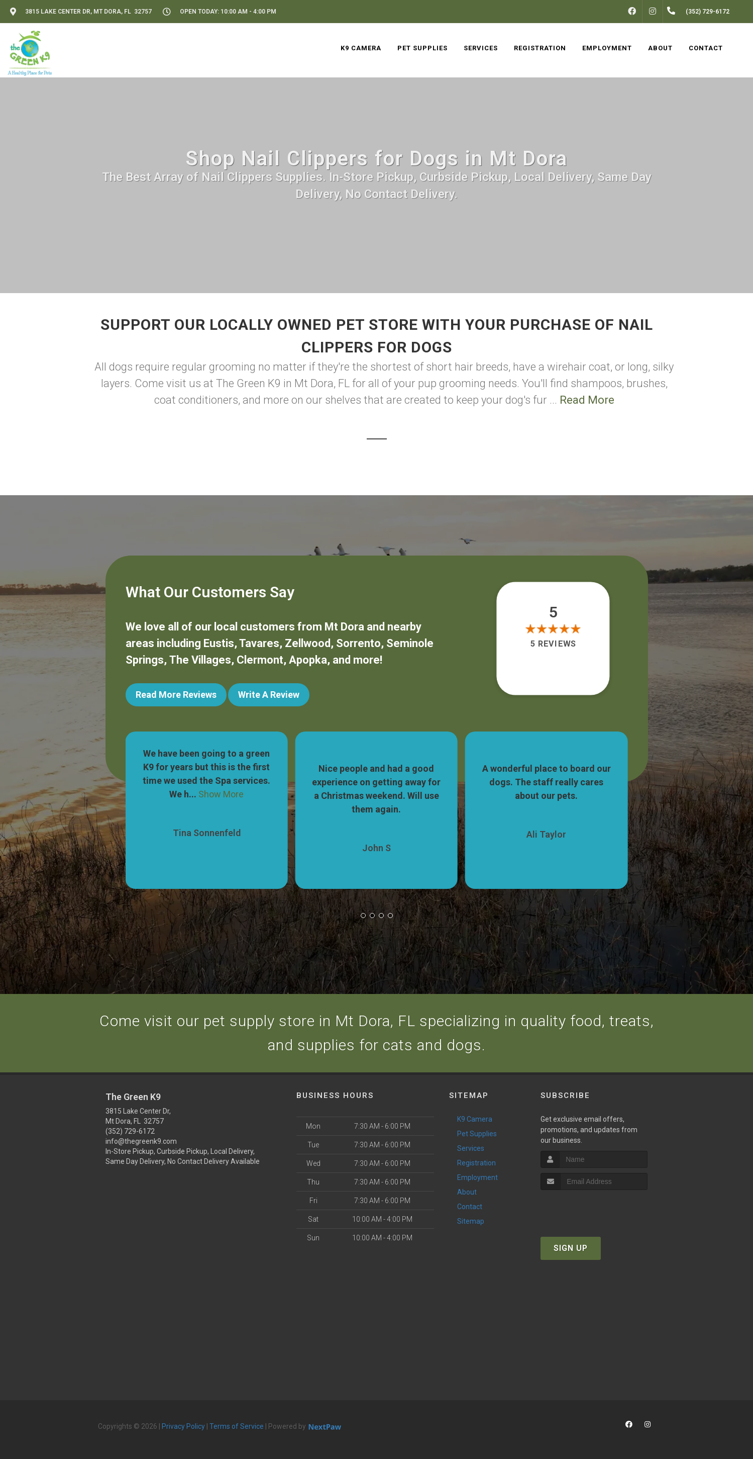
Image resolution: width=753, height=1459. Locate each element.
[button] (363, 915)
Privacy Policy (183, 1426)
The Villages (200, 660)
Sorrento (358, 643)
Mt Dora (344, 626)
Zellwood (308, 643)
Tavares (259, 643)
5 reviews (553, 644)
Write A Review (268, 694)
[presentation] (594, 1209)
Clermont (260, 660)
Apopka (308, 660)
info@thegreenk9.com (141, 1141)
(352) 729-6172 (130, 1131)
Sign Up (571, 1248)
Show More (221, 794)
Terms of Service (236, 1426)
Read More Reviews (176, 694)
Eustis (218, 643)
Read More (587, 400)
